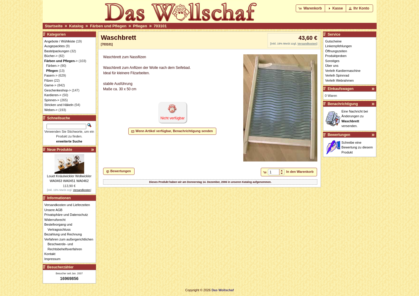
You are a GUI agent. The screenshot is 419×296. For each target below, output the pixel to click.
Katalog (76, 26)
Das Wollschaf (223, 290)
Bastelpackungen (56, 51)
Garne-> (50, 85)
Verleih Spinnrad (337, 75)
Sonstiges (332, 61)
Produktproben (335, 56)
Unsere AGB (55, 210)
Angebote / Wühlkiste (59, 41)
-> (61, 61)
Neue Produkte (59, 150)
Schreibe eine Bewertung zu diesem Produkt (357, 147)
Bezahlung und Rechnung (65, 234)
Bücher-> (51, 56)
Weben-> (51, 110)
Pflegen (140, 26)
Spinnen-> (51, 100)
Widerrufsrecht (57, 219)
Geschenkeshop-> (57, 90)
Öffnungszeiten (336, 51)
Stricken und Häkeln (58, 105)
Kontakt (51, 254)
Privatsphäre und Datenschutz (68, 214)
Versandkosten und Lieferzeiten (69, 205)
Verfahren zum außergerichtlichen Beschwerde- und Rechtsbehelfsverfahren (70, 244)
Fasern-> (50, 75)
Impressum (54, 259)
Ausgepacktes (54, 46)
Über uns (331, 65)
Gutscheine (333, 41)
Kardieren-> (53, 95)
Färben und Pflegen (108, 26)
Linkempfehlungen (338, 46)
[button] (311, 8)
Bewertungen (339, 135)
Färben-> (53, 65)
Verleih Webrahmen (339, 80)
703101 (160, 26)
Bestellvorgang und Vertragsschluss (60, 227)
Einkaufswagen (341, 89)
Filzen (48, 80)
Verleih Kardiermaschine (342, 70)
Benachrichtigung (343, 104)
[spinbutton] (274, 172)
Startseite (54, 26)
